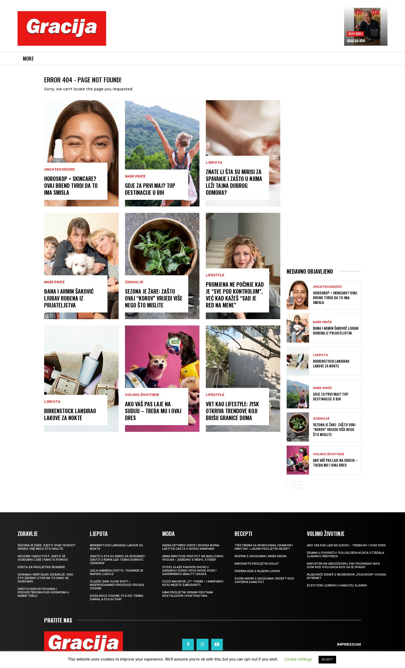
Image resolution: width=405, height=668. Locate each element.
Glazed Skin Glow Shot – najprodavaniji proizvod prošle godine (117, 591)
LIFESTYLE (215, 281)
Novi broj (355, 33)
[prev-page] (290, 491)
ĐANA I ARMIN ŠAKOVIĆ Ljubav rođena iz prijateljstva (69, 304)
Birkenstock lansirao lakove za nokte (70, 420)
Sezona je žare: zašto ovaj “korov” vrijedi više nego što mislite (153, 304)
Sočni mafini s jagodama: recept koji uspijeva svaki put (264, 586)
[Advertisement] (225, 32)
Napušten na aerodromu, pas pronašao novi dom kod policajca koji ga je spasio (343, 571)
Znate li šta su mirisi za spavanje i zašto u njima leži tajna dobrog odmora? (234, 188)
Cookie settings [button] (298, 659)
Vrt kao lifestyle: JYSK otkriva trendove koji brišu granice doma (232, 417)
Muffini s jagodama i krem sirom (260, 562)
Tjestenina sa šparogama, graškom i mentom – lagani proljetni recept (264, 553)
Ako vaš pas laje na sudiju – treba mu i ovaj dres (153, 417)
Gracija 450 (356, 40)
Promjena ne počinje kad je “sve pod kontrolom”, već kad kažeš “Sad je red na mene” (235, 301)
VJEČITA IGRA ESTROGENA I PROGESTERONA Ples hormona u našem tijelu (43, 599)
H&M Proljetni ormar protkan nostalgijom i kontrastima (187, 600)
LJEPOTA (52, 408)
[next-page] (298, 491)
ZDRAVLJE (134, 288)
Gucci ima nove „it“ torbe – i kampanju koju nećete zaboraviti (192, 589)
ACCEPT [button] (327, 659)
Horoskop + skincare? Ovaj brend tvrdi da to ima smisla (71, 192)
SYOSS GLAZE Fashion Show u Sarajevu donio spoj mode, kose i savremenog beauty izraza (189, 577)
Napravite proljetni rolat (257, 570)
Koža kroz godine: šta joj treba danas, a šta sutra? (116, 604)
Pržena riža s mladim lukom (257, 577)
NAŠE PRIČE (54, 288)
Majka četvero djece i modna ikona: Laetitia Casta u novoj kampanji (191, 553)
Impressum (349, 650)
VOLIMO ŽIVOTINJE (142, 401)
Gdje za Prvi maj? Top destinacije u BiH (150, 195)
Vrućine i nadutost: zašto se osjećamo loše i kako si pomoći (43, 564)
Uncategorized (59, 175)
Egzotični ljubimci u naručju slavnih (337, 592)
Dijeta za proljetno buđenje (41, 573)
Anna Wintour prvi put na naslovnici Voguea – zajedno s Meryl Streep (192, 564)
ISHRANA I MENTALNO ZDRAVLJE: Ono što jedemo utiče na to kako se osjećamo (45, 584)
